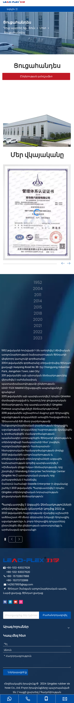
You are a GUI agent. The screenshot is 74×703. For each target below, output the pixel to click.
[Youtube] (16, 602)
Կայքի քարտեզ (28, 692)
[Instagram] (21, 602)
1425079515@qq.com (20, 584)
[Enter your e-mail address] (20, 615)
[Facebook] (5, 602)
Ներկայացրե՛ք (17, 672)
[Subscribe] (55, 615)
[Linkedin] (10, 602)
